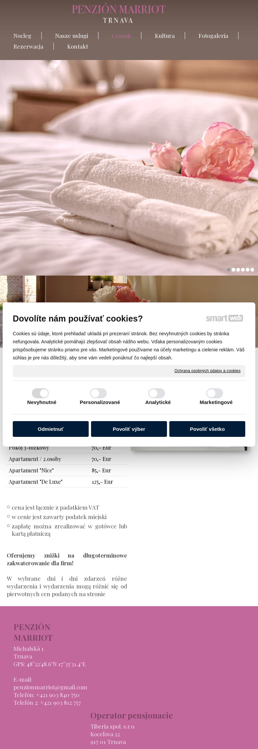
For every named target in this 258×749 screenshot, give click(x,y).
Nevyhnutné (41, 402)
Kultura (180, 661)
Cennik (179, 653)
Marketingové (216, 402)
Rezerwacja (185, 676)
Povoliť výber (129, 429)
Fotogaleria (185, 668)
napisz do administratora (119, 739)
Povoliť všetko (207, 429)
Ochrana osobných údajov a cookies (207, 370)
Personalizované (100, 402)
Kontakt (180, 684)
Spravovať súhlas (234, 739)
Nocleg (179, 637)
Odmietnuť (50, 429)
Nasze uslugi (186, 645)
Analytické (158, 402)
